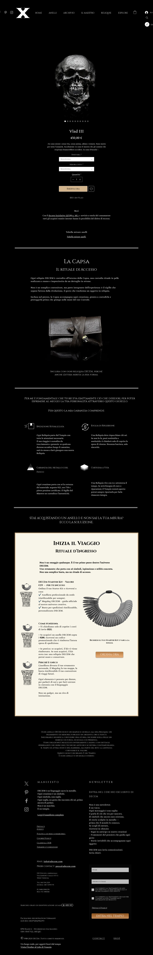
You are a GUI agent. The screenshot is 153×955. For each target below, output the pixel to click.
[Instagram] (12, 12)
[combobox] (76, 159)
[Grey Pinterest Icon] (26, 792)
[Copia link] (147, 24)
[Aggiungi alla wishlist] (91, 189)
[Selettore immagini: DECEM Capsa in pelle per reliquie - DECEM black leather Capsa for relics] (85, 121)
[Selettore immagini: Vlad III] (88, 121)
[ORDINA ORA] (109, 655)
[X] (26, 784)
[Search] (147, 17)
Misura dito (76, 165)
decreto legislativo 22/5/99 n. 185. (64, 215)
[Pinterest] (6, 12)
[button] (134, 12)
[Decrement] (73, 179)
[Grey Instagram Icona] (26, 809)
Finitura (77, 155)
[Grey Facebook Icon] (26, 801)
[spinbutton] (76, 179)
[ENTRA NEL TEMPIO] (110, 916)
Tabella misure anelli (76, 236)
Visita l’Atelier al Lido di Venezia (36, 947)
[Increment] (80, 179)
